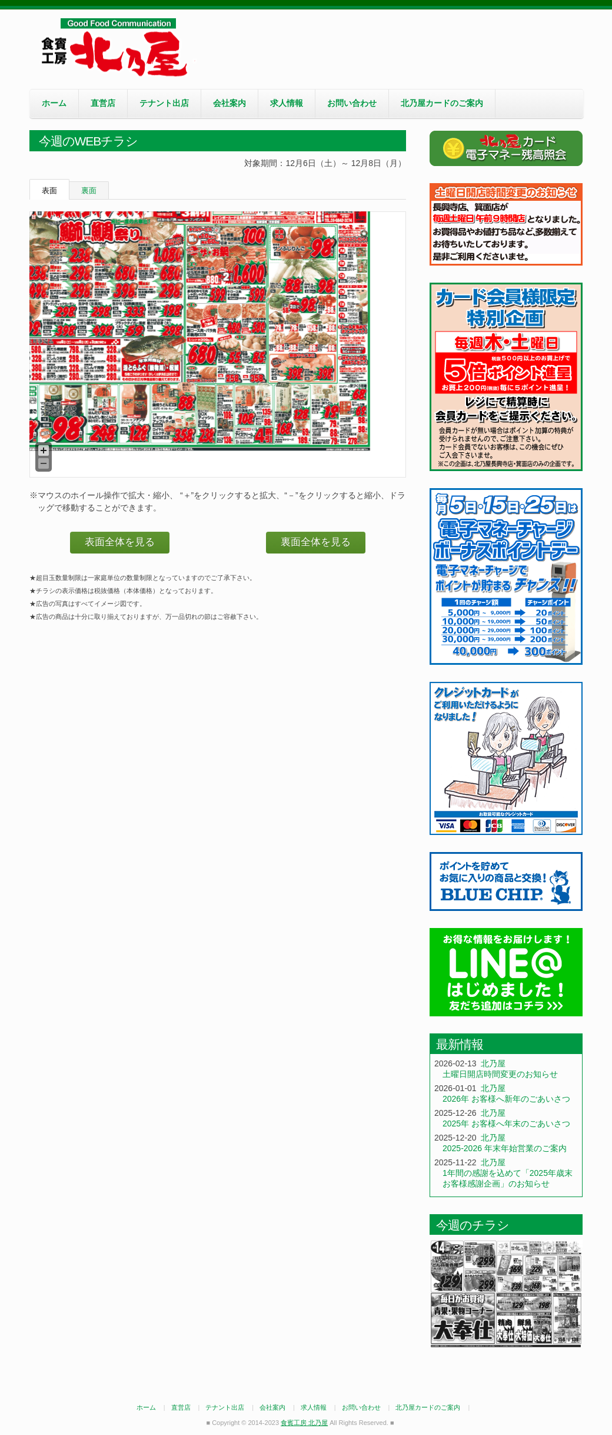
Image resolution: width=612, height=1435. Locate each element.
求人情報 (286, 103)
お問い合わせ (352, 103)
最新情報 (459, 1044)
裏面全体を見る (316, 542)
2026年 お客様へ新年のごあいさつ (506, 1098)
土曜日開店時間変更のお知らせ (500, 1074)
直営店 (103, 103)
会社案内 (229, 103)
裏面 (89, 190)
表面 (49, 190)
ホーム (54, 103)
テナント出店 (164, 103)
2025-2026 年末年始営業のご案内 (505, 1148)
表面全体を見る (120, 542)
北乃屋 (493, 1063)
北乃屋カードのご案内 (442, 103)
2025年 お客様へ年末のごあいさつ (506, 1123)
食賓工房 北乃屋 (117, 47)
